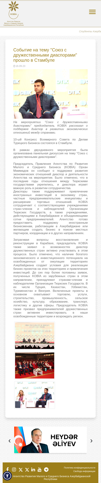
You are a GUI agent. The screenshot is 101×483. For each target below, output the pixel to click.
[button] (7, 475)
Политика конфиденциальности (79, 468)
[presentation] (9, 440)
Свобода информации (84, 471)
